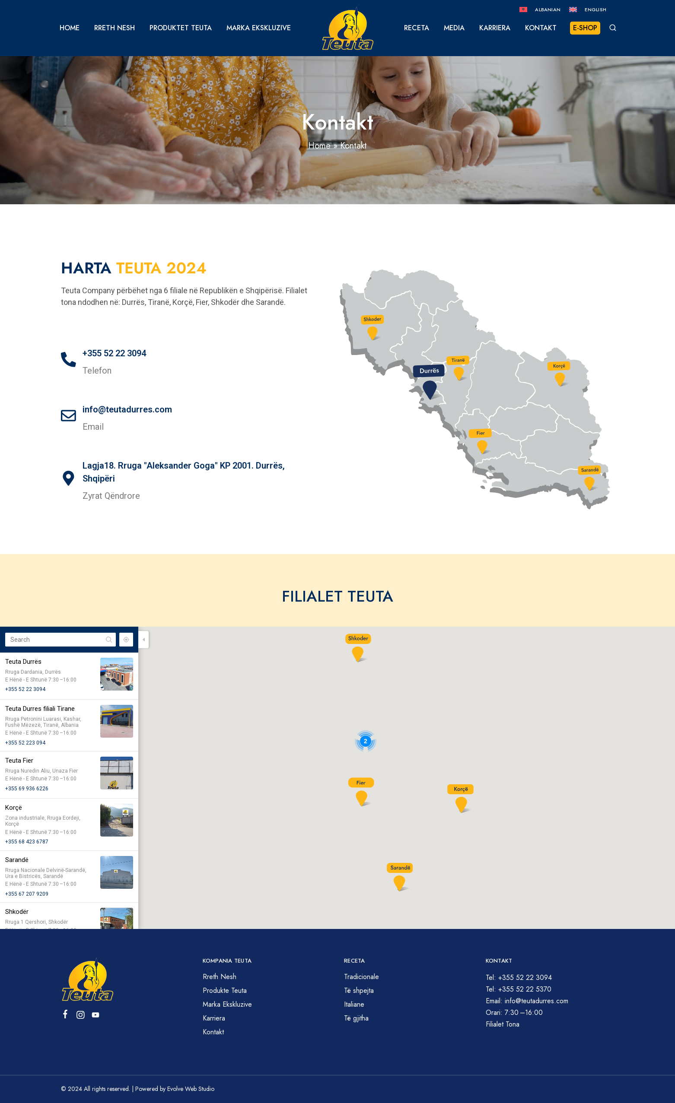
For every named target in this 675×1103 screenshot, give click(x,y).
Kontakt (541, 28)
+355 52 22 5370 (524, 989)
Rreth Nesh (219, 977)
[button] (360, 791)
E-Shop (585, 28)
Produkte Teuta (225, 990)
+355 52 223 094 (25, 743)
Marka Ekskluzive (258, 28)
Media (454, 28)
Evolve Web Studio (190, 1088)
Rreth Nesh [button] (114, 28)
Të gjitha (356, 1018)
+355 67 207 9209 (26, 894)
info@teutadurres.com (127, 409)
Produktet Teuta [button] (181, 28)
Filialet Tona (502, 1024)
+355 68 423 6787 (26, 842)
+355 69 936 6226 (26, 789)
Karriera (494, 28)
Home (70, 28)
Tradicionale (361, 977)
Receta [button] (416, 28)
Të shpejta (359, 990)
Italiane (354, 1004)
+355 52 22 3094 (114, 353)
